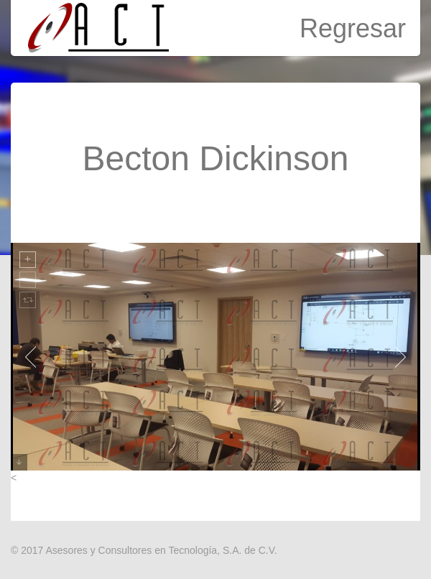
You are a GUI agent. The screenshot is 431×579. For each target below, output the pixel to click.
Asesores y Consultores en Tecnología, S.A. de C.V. (161, 550)
